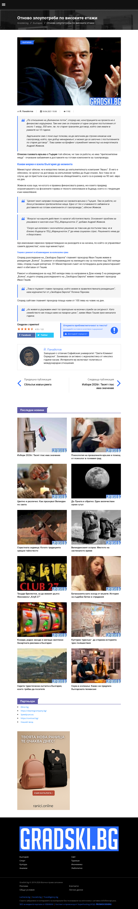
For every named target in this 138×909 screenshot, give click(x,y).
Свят (73, 857)
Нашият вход (27, 722)
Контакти (74, 886)
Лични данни (76, 889)
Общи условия (27, 889)
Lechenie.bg (25, 897)
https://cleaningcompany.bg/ (34, 710)
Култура (23, 864)
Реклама (24, 886)
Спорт (22, 860)
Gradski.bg (23, 23)
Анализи (23, 868)
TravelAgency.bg (51, 897)
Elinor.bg (25, 707)
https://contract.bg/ (29, 718)
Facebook (25, 335)
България (37, 23)
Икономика (76, 864)
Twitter (43, 335)
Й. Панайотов (26, 111)
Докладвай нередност (76, 334)
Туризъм (75, 860)
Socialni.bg (37, 897)
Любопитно (76, 868)
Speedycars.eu (27, 714)
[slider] (25, 329)
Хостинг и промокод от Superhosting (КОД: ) (83, 904)
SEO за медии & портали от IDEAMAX (36, 904)
